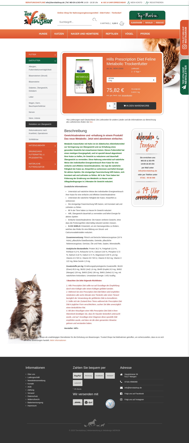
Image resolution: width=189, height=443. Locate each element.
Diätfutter (34, 60)
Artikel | (112, 23)
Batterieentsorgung (35, 402)
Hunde (43, 33)
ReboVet (160, 22)
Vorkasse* (110, 375)
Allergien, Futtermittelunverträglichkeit (40, 68)
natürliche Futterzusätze (36, 165)
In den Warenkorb (136, 105)
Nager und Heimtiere (85, 33)
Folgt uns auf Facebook (132, 394)
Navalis (149, 22)
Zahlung (31, 390)
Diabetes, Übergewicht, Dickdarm (38, 89)
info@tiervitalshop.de (147, 171)
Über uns (31, 374)
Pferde (145, 33)
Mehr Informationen (58, 340)
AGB (30, 387)
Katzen (59, 33)
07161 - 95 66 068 (147, 178)
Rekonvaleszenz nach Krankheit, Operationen (38, 131)
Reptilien (112, 33)
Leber (31, 97)
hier (91, 122)
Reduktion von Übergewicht (40, 124)
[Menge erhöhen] (115, 104)
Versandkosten (127, 95)
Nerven (32, 112)
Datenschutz (33, 396)
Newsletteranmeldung (36, 380)
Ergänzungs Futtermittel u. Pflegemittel (37, 154)
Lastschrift (77, 383)
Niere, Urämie (34, 118)
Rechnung (88, 375)
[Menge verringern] (115, 108)
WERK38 (116, 430)
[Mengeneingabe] (110, 106)
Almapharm (136, 22)
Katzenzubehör (37, 145)
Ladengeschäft (34, 377)
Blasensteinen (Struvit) (38, 76)
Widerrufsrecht (34, 399)
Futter (32, 54)
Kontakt (31, 384)
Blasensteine (34, 82)
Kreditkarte (99, 375)
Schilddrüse (33, 139)
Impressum (32, 406)
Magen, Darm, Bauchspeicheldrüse (37, 104)
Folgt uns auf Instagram (132, 399)
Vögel (129, 33)
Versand (31, 393)
